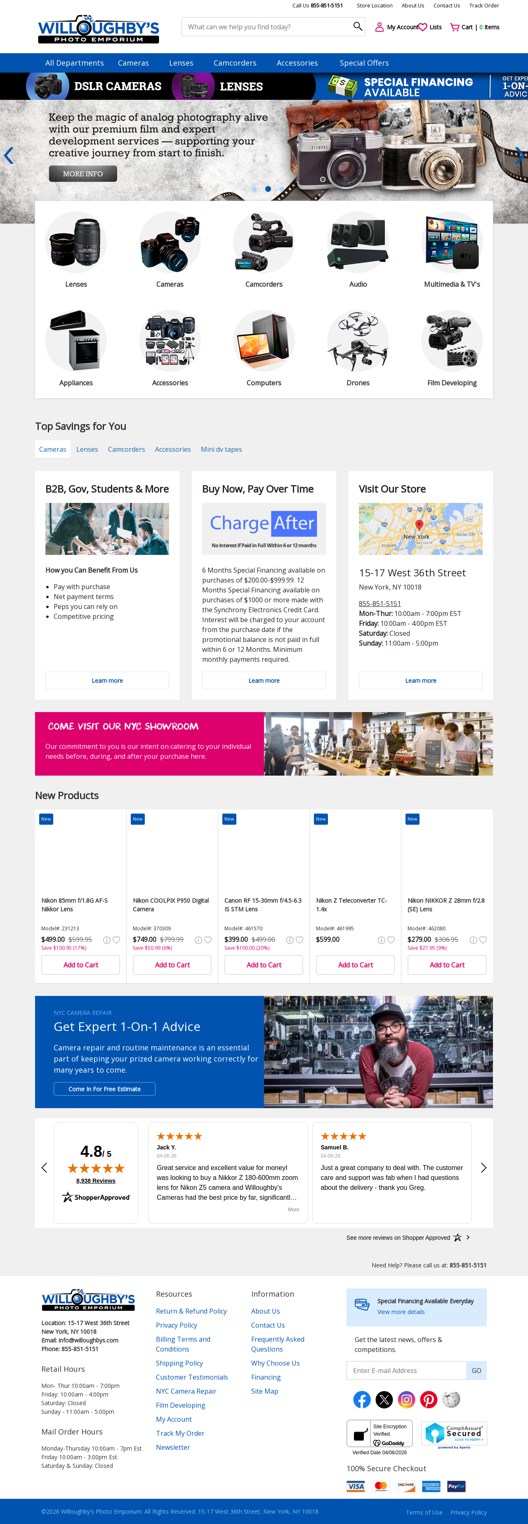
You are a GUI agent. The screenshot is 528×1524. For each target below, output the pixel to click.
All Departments (74, 63)
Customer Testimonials (192, 1377)
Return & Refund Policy (191, 1311)
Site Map (264, 1391)
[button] (44, 1167)
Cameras (137, 63)
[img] (96, 1168)
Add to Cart (81, 965)
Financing (266, 1377)
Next (520, 155)
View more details (401, 1312)
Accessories (301, 63)
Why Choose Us (275, 1363)
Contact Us (447, 5)
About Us (413, 5)
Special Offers (364, 63)
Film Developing (180, 1405)
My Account (174, 1419)
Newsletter (173, 1447)
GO (476, 1370)
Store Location (375, 5)
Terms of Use (424, 1512)
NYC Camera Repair (186, 1391)
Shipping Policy (179, 1363)
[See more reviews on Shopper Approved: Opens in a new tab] (398, 1237)
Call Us (317, 5)
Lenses (185, 63)
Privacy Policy (176, 1325)
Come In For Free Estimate (104, 1089)
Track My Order (180, 1433)
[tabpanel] (264, 162)
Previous (8, 155)
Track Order (484, 5)
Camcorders (239, 63)
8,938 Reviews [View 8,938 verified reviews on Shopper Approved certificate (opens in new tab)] (96, 1180)
